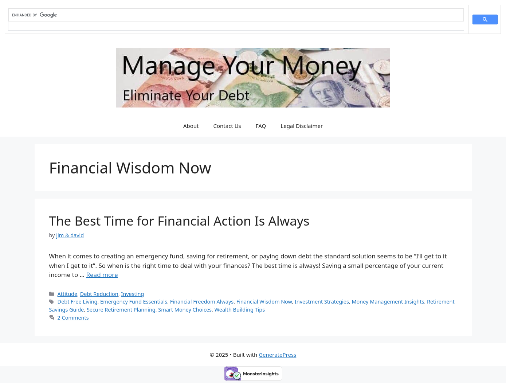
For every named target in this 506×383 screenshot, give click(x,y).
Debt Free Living (78, 301)
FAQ (261, 125)
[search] (232, 15)
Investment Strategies (322, 301)
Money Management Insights (388, 301)
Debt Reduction (99, 293)
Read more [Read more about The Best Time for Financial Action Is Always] (102, 274)
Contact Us (227, 125)
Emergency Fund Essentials (133, 301)
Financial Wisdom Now (264, 301)
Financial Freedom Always (202, 301)
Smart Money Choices (185, 309)
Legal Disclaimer (302, 125)
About (191, 125)
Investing (132, 293)
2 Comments (73, 317)
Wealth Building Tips (240, 309)
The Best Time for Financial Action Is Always (179, 220)
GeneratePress (277, 354)
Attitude (68, 293)
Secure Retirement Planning (121, 309)
